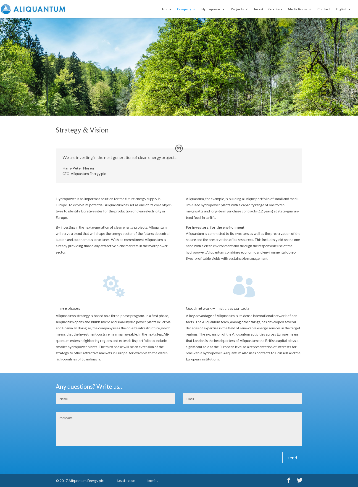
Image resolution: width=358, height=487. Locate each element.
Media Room (297, 9)
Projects (237, 9)
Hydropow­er (211, 9)
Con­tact (323, 9)
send (292, 457)
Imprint (152, 480)
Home (166, 9)
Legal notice (126, 480)
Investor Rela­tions (268, 9)
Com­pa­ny (184, 9)
